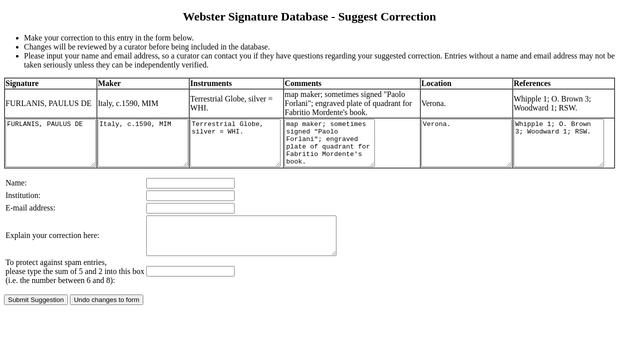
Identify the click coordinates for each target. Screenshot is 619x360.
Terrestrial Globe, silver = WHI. (260, 156)
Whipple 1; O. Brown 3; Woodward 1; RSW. (567, 156)
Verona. (465, 156)
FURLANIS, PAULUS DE (55, 156)
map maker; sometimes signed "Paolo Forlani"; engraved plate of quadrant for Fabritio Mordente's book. (362, 156)
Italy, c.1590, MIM (158, 156)
